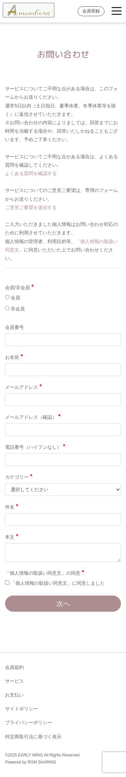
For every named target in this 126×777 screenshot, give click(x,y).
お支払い (14, 695)
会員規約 (14, 667)
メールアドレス (23, 387)
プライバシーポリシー (28, 722)
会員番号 (14, 327)
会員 (12, 297)
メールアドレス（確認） (32, 417)
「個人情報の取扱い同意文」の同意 (44, 573)
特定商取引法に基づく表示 (33, 736)
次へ (63, 603)
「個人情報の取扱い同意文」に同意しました (55, 583)
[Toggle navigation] (116, 11)
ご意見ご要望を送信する (31, 207)
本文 (11, 537)
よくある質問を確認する (31, 173)
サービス (14, 681)
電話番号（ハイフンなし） (35, 447)
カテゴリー (18, 477)
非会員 (15, 308)
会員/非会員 (19, 287)
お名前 (14, 357)
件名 (11, 507)
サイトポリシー (21, 708)
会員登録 (91, 11)
